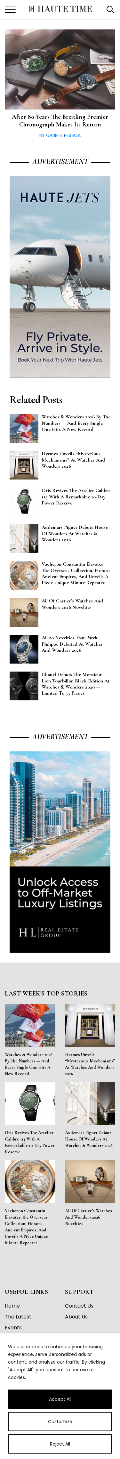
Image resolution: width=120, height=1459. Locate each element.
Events (13, 1327)
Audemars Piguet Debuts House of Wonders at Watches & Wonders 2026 (89, 1139)
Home (12, 1306)
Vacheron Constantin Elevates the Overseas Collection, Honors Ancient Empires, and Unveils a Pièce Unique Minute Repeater (26, 1226)
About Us (76, 1316)
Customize (60, 1421)
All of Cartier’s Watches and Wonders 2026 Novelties (88, 1217)
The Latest (18, 1316)
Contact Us (79, 1306)
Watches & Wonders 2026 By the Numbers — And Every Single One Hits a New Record (28, 1064)
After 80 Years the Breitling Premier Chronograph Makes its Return (60, 120)
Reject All (60, 1444)
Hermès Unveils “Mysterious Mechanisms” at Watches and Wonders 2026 (90, 1064)
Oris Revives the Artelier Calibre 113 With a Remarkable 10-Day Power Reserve (30, 1142)
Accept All (60, 1399)
